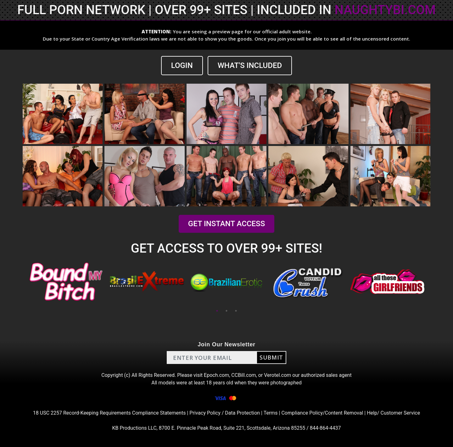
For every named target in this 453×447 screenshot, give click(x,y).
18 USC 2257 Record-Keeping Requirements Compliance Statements (109, 413)
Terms (271, 413)
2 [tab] (226, 311)
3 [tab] (236, 311)
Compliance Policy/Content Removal (322, 413)
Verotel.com (277, 375)
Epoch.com (216, 375)
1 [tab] (217, 311)
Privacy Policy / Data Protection (224, 413)
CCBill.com (243, 375)
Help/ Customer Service (393, 413)
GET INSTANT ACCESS (226, 223)
